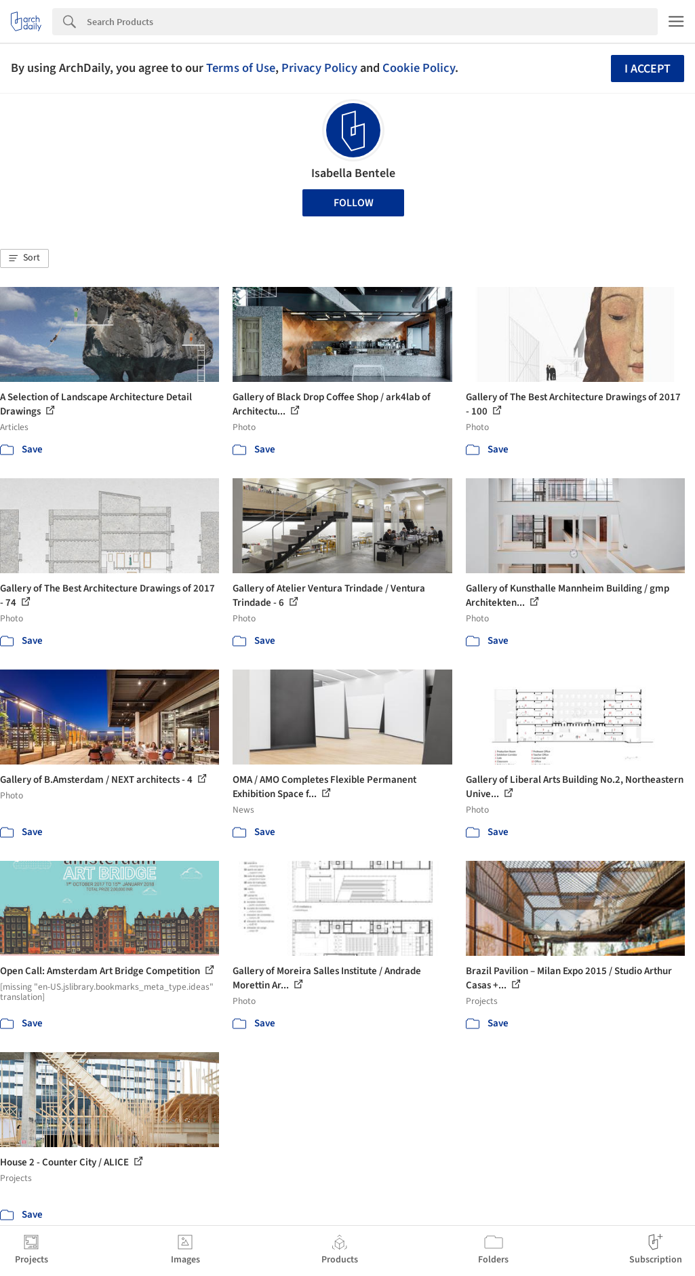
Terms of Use (240, 68)
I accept (647, 68)
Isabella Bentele (353, 173)
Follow (354, 202)
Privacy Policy (319, 68)
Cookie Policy (418, 68)
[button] (24, 258)
